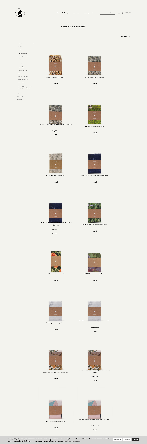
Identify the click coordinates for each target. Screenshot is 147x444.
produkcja (42, 415)
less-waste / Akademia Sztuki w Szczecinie (25, 428)
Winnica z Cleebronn (53, 402)
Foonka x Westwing (52, 400)
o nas (47, 423)
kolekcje (65, 13)
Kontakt (47, 425)
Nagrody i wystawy (51, 427)
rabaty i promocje (22, 415)
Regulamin (18, 398)
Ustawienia (117, 439)
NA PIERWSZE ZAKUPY (120, 396)
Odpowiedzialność (44, 417)
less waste (77, 13)
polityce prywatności (72, 441)
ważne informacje (22, 396)
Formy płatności (20, 404)
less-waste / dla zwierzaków (24, 431)
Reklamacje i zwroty (21, 408)
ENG (126, 13)
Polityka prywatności (21, 400)
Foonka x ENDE (51, 398)
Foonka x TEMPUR (51, 404)
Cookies (18, 402)
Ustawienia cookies (21, 410)
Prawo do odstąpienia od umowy (26, 406)
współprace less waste (24, 423)
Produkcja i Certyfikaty (45, 419)
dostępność (88, 13)
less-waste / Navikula (22, 425)
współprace (50, 396)
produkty (55, 13)
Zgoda (135, 439)
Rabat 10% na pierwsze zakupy (25, 417)
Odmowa (127, 439)
